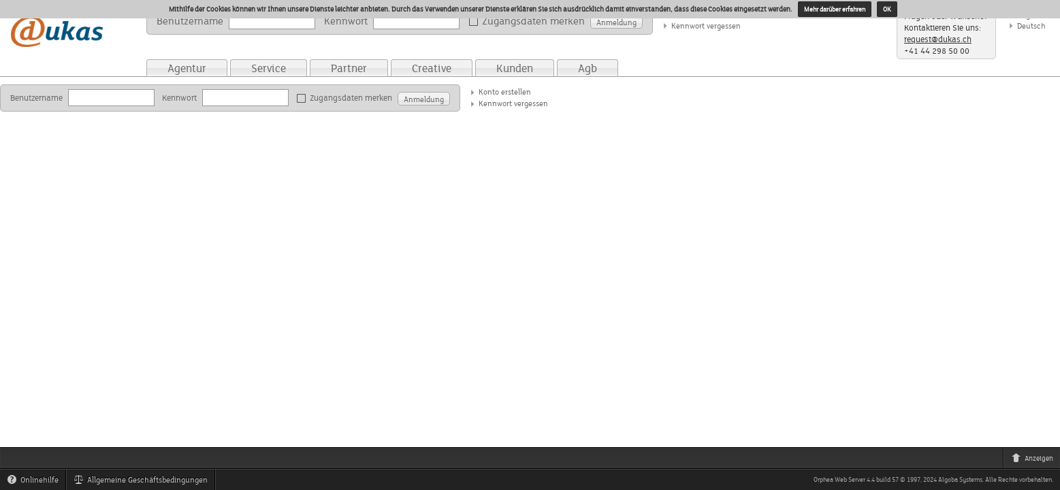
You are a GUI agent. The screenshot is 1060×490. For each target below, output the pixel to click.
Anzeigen (1035, 460)
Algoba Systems (960, 479)
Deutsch (1031, 25)
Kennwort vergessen (706, 25)
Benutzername (190, 20)
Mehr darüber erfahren (834, 9)
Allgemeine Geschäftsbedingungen (144, 481)
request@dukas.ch (937, 39)
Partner (349, 68)
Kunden (514, 68)
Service (268, 68)
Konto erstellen (505, 91)
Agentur (186, 68)
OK (887, 9)
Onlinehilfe (36, 481)
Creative (431, 68)
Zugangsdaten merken (529, 21)
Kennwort (346, 20)
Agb (587, 68)
